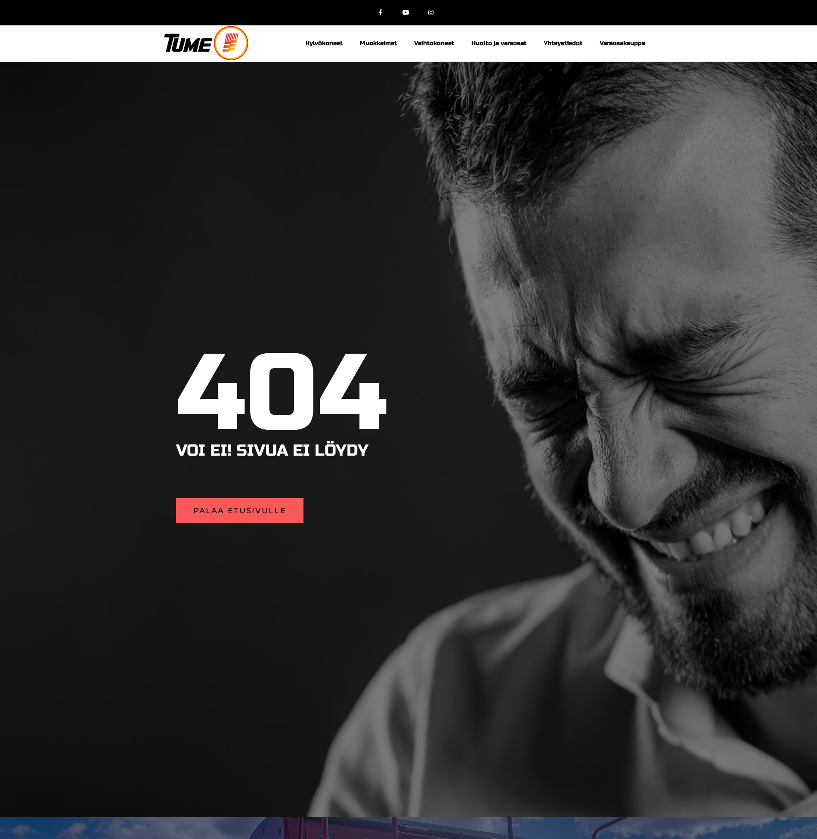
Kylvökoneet (324, 43)
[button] (239, 510)
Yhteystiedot (563, 43)
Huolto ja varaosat (498, 43)
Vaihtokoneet (434, 43)
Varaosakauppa (622, 43)
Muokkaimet (378, 43)
